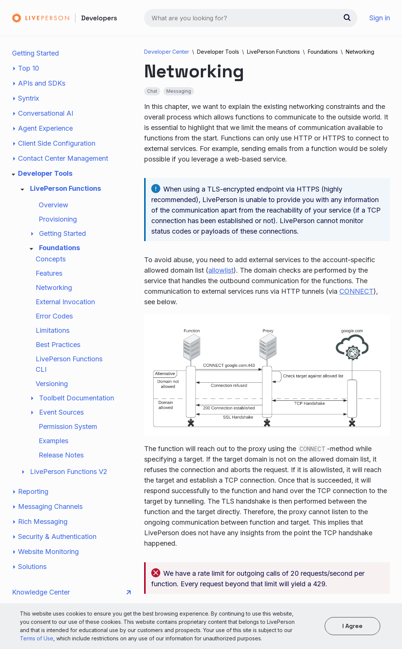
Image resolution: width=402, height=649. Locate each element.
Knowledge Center (71, 592)
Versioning (52, 384)
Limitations (52, 330)
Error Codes (54, 316)
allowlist (220, 270)
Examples (53, 441)
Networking (54, 287)
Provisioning (58, 219)
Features (49, 273)
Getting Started (35, 53)
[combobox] (250, 18)
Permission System (68, 426)
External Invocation (65, 302)
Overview (53, 205)
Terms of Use (36, 638)
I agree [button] (352, 626)
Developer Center (166, 51)
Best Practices (58, 345)
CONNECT (356, 291)
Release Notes (61, 455)
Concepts (51, 259)
